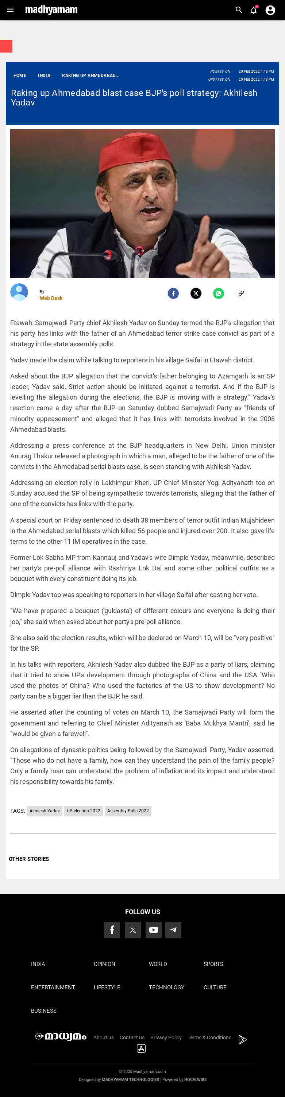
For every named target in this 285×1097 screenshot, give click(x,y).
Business (44, 1011)
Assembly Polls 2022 (128, 810)
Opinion (104, 964)
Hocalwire (195, 1079)
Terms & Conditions (209, 1037)
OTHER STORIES (29, 859)
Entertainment (53, 987)
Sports (213, 964)
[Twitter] (196, 293)
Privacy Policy (166, 1037)
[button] (10, 10)
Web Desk (51, 298)
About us (103, 1037)
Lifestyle (107, 987)
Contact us (132, 1037)
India (38, 964)
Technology (166, 987)
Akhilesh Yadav (45, 810)
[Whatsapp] (218, 293)
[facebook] (173, 293)
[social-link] (241, 293)
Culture (215, 987)
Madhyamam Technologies (130, 1079)
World (158, 964)
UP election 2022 (83, 810)
